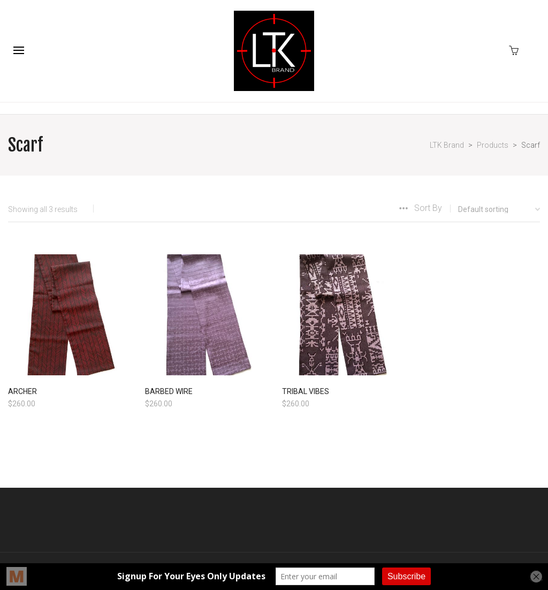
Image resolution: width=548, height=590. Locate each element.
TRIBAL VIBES (305, 391)
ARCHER (22, 391)
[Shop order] (491, 209)
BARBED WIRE (169, 391)
